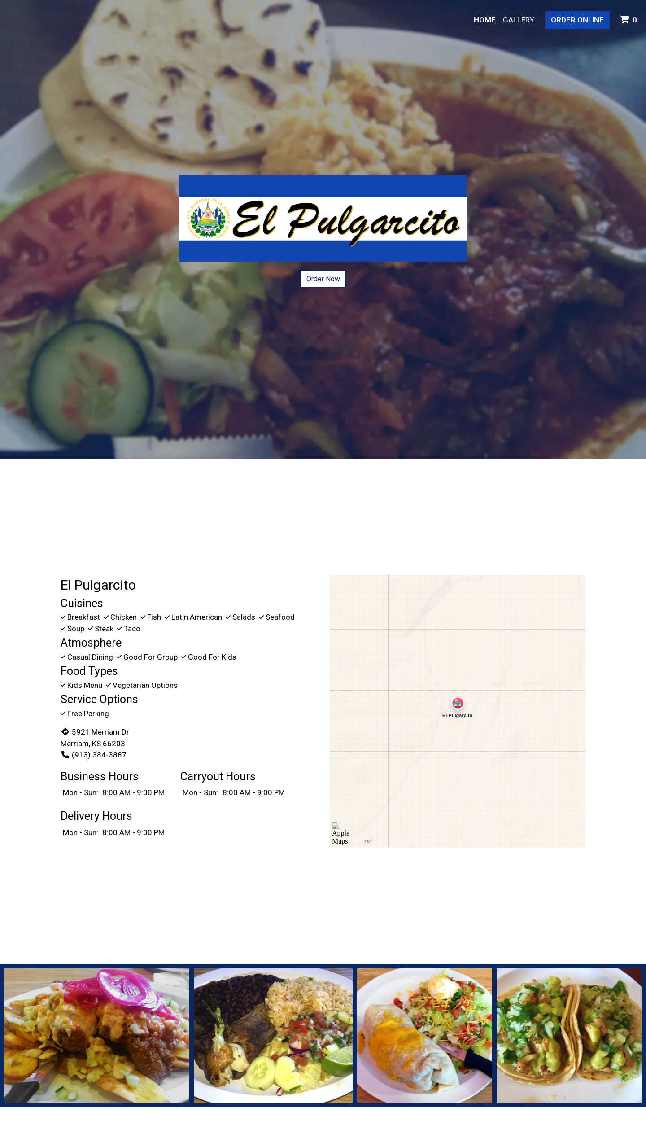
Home (485, 19)
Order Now (323, 279)
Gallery (518, 19)
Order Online (577, 19)
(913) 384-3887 (94, 754)
